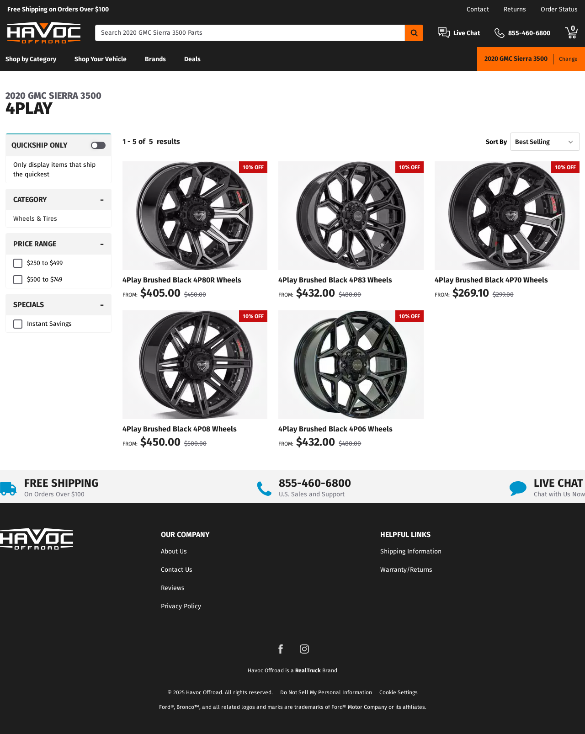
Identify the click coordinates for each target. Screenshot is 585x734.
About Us (174, 551)
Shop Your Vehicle (100, 59)
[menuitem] (31, 59)
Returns (515, 9)
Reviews (173, 588)
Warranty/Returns (406, 570)
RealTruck (308, 670)
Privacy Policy (181, 606)
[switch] (58, 144)
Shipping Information (410, 551)
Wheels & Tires (35, 219)
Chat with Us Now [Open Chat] (559, 494)
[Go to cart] (571, 33)
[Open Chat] (444, 32)
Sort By (496, 142)
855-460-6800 (315, 483)
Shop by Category (30, 59)
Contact (478, 9)
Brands (155, 59)
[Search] (250, 33)
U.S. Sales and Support (312, 494)
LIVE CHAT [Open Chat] (558, 483)
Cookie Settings (398, 692)
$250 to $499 (45, 263)
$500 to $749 (44, 279)
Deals (192, 59)
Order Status (559, 9)
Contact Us (176, 570)
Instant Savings (49, 324)
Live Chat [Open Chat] (466, 33)
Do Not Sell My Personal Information (326, 692)
